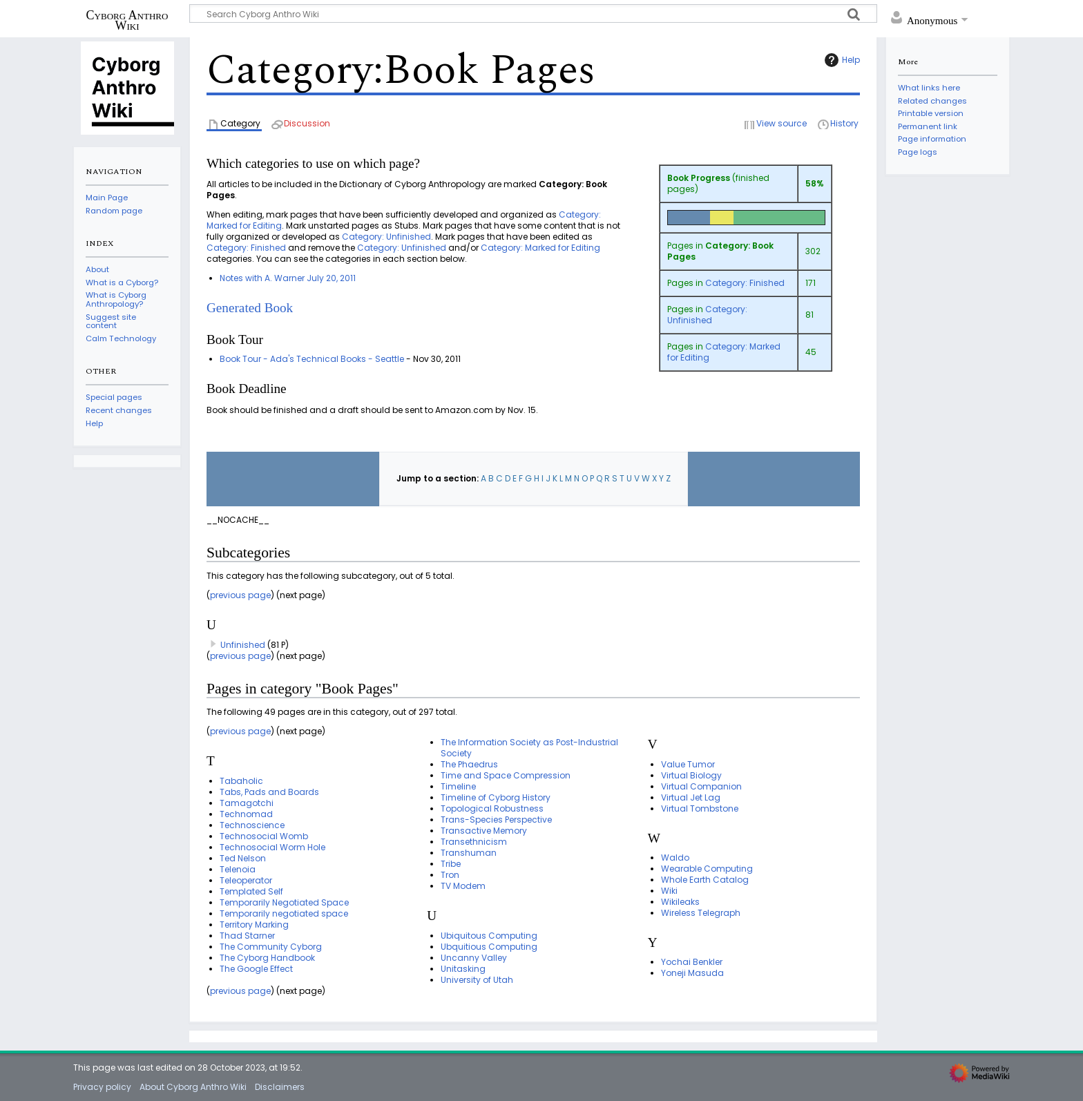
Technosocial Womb (264, 836)
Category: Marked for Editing (723, 352)
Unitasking (463, 969)
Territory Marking (254, 924)
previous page (240, 595)
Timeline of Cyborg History (495, 797)
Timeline (458, 786)
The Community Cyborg (271, 946)
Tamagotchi (247, 803)
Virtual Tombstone (699, 808)
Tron (450, 875)
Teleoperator (246, 880)
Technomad (246, 814)
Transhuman (469, 853)
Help (840, 60)
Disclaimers (280, 1087)
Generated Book (250, 307)
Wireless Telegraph (700, 913)
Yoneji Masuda (692, 973)
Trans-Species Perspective (496, 819)
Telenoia (238, 869)
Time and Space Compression (506, 775)
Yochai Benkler (691, 962)
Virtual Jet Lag (690, 797)
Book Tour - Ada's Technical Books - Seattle (312, 359)
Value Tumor (688, 764)
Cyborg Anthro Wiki (127, 20)
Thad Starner (247, 935)
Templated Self (251, 891)
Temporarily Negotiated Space (284, 902)
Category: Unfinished (707, 314)
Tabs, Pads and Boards (269, 792)
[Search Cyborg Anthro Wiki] (533, 13)
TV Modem (463, 886)
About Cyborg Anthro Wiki (193, 1087)
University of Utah (477, 980)
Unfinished (242, 645)
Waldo (675, 857)
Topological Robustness (492, 808)
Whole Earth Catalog (705, 879)
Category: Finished (745, 283)
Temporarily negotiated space (284, 913)
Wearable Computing (707, 868)
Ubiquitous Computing (489, 935)
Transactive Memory (484, 830)
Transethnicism (474, 842)
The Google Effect (256, 969)
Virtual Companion (701, 786)
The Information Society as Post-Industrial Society (529, 747)
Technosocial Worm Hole (272, 847)
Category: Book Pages (720, 251)
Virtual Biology (691, 775)
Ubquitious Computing (489, 946)
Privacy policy (102, 1087)
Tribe (451, 864)
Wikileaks (680, 902)
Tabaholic (241, 781)
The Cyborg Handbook (267, 958)
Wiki (669, 891)
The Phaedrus (469, 764)
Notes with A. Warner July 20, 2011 (288, 278)
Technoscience (252, 825)
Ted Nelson (243, 858)
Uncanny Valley (474, 958)
